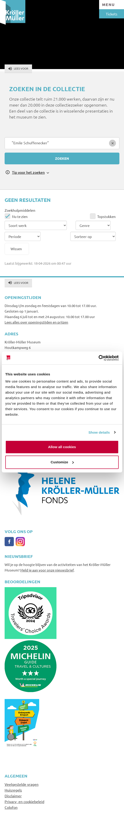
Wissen (16, 249)
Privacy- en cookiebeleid (24, 801)
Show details (99, 432)
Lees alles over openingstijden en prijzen (36, 322)
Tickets (111, 14)
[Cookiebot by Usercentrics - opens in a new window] (98, 358)
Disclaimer (13, 795)
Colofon (11, 807)
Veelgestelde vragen (21, 784)
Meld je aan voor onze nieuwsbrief (47, 570)
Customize (62, 462)
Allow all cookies (62, 447)
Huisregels (13, 790)
